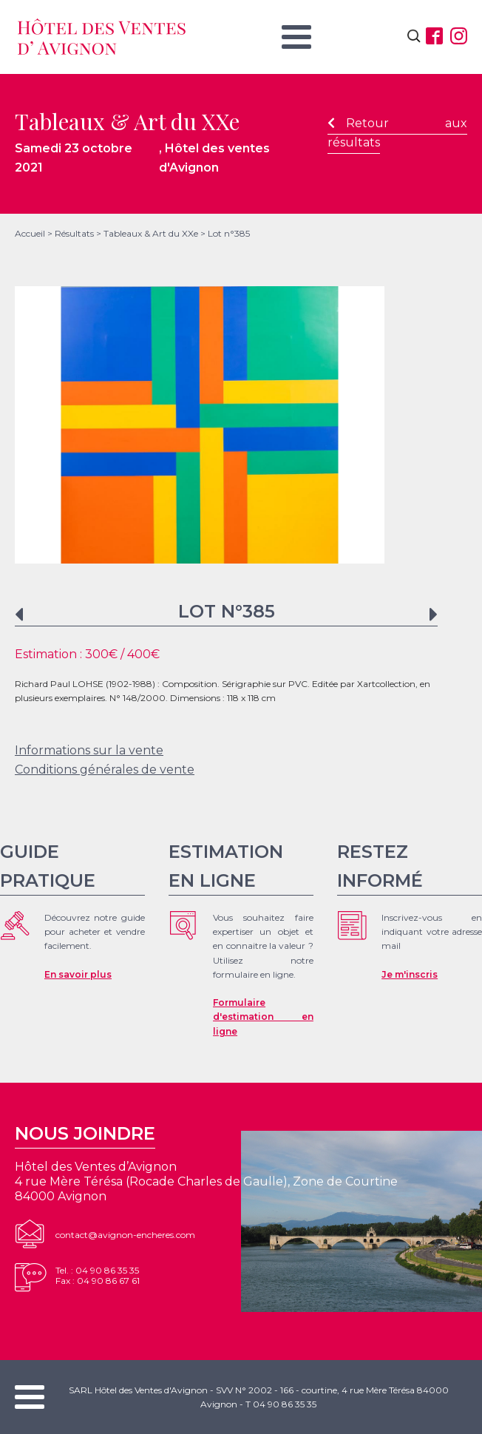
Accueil (30, 233)
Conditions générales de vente (104, 769)
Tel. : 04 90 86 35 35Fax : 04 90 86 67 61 (97, 1275)
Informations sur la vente (89, 750)
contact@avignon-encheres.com (125, 1234)
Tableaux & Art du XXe (150, 233)
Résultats (74, 233)
